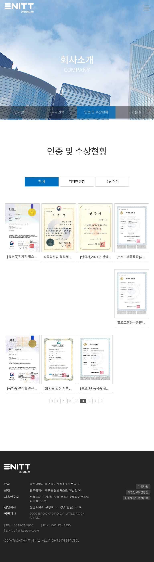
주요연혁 (58, 113)
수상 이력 (112, 182)
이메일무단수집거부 (135, 498)
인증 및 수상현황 (96, 113)
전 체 (41, 182)
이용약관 (142, 486)
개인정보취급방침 (137, 492)
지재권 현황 (77, 182)
